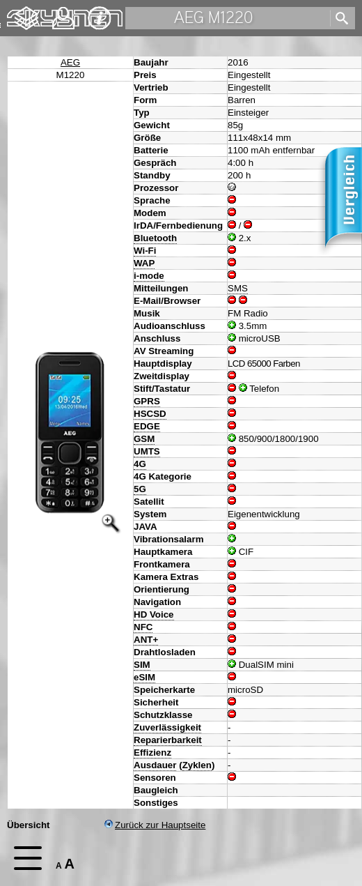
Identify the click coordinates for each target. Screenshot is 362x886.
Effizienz (152, 752)
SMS (238, 288)
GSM (144, 439)
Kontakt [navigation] (63, 12)
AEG (70, 62)
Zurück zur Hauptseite (154, 825)
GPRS (147, 401)
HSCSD (150, 413)
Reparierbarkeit (168, 740)
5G (140, 489)
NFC (143, 627)
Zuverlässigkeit (167, 727)
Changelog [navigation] (26, 11)
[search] (339, 18)
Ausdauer (155, 765)
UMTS (147, 451)
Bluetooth (155, 238)
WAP (144, 263)
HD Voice (154, 614)
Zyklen (197, 765)
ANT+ (146, 639)
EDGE (147, 426)
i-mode (149, 275)
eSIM (144, 677)
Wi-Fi (145, 250)
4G (140, 464)
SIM (142, 664)
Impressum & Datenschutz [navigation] (99, 18)
